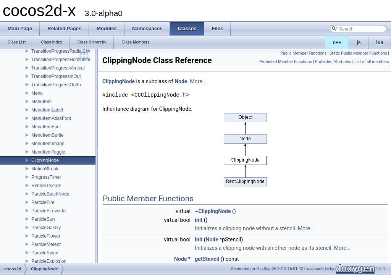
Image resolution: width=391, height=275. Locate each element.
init (198, 220)
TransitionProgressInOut (56, 76)
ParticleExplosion (48, 261)
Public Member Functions (303, 53)
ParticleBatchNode (50, 194)
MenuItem (41, 101)
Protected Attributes (333, 61)
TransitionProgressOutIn (56, 84)
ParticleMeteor (46, 244)
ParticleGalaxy (46, 227)
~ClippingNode (213, 211)
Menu (37, 93)
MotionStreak (44, 168)
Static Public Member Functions (358, 53)
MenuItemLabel (47, 110)
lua (379, 42)
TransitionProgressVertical (58, 68)
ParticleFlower (45, 236)
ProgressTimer (46, 177)
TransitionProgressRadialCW (60, 51)
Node (180, 81)
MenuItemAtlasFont (51, 118)
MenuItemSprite (47, 135)
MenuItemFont (46, 126)
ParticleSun (43, 219)
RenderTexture (46, 185)
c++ (337, 42)
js (359, 42)
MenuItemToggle (48, 152)
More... (198, 81)
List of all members (371, 61)
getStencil (207, 259)
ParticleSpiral (44, 253)
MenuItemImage (48, 143)
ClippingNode (45, 160)
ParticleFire (43, 202)
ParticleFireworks (48, 211)
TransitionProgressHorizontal (60, 59)
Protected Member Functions (285, 61)
